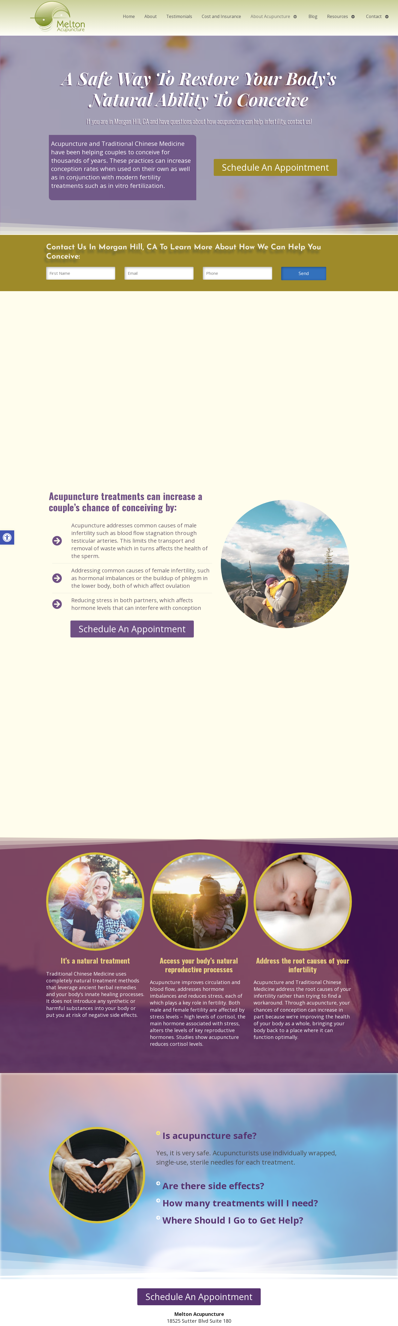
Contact (374, 16)
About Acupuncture (270, 16)
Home (129, 16)
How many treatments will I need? (240, 1203)
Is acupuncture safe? (209, 1135)
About (150, 16)
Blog (312, 16)
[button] (7, 537)
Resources (337, 16)
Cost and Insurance (221, 16)
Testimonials (179, 16)
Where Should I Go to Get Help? (232, 1220)
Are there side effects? (213, 1186)
